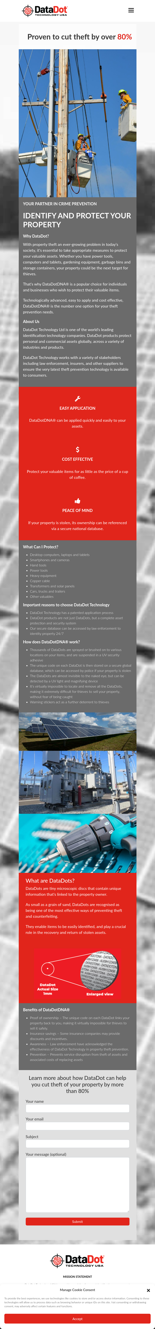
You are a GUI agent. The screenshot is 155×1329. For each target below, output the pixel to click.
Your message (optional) (77, 1182)
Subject (77, 1141)
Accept (78, 1319)
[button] (148, 1290)
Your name (77, 1106)
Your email (77, 1123)
